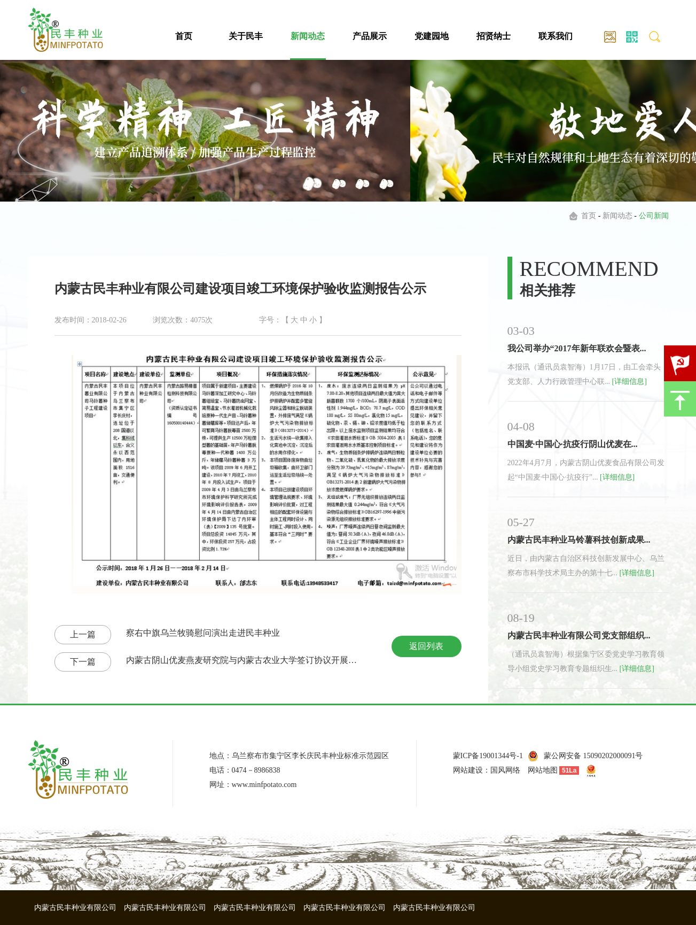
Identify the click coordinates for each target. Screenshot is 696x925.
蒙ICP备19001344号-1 (488, 756)
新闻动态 (308, 36)
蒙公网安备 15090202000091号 (593, 756)
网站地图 (543, 770)
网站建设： (471, 770)
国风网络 (505, 770)
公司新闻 (654, 216)
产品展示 (370, 36)
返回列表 (426, 646)
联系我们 (555, 36)
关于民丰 (246, 36)
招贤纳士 (493, 36)
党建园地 (432, 36)
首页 (183, 36)
